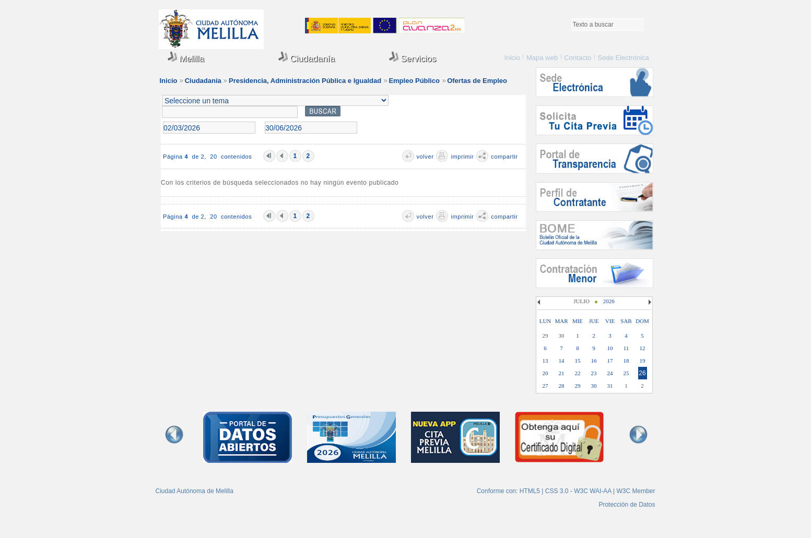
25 (626, 373)
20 (545, 373)
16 (594, 360)
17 (610, 360)
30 (594, 385)
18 (626, 360)
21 (562, 373)
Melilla (186, 58)
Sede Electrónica (623, 58)
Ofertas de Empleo (477, 81)
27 (545, 385)
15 (578, 360)
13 (545, 360)
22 (578, 373)
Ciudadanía (306, 58)
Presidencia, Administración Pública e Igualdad (305, 81)
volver (425, 156)
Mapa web (542, 58)
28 (562, 385)
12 (642, 348)
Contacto (577, 58)
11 (626, 348)
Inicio (512, 58)
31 (610, 385)
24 (610, 373)
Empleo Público (414, 81)
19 (642, 360)
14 (562, 360)
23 (594, 373)
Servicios (413, 58)
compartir (504, 156)
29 (578, 385)
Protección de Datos (626, 504)
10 (610, 348)
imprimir (462, 156)
